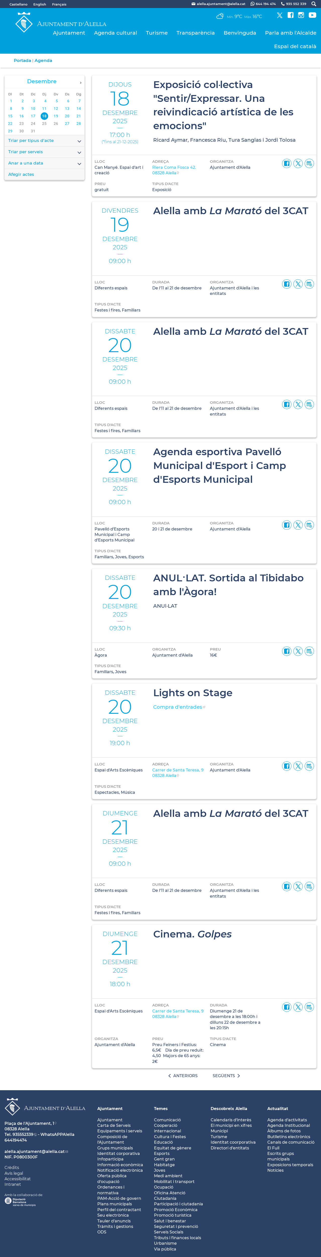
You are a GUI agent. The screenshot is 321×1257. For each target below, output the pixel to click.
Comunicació (167, 1120)
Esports (162, 1153)
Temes (161, 1108)
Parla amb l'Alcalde (290, 33)
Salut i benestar (170, 1221)
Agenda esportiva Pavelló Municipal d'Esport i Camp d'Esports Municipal (219, 465)
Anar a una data (45, 164)
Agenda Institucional (288, 1125)
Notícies (275, 1170)
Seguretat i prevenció (176, 1226)
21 (78, 116)
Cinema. (192, 934)
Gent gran (164, 1159)
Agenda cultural (115, 33)
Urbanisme (165, 1243)
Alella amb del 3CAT (230, 211)
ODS (101, 1232)
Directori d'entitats (230, 1148)
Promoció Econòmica (176, 1209)
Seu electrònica (113, 1215)
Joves (159, 1170)
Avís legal (14, 1173)
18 (44, 116)
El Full (273, 1148)
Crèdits (12, 1167)
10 (33, 108)
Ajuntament (69, 33)
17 (33, 116)
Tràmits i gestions (115, 1226)
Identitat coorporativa (233, 1142)
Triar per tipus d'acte (45, 141)
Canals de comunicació (290, 1142)
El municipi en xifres (231, 1125)
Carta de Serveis (114, 1125)
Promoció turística (173, 1215)
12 (56, 108)
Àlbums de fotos (284, 1131)
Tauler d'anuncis (114, 1221)
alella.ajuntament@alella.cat (35, 1151)
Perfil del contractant (119, 1209)
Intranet (13, 1184)
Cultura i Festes (170, 1136)
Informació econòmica (120, 1164)
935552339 (23, 1134)
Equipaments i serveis (119, 1131)
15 (10, 116)
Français (59, 4)
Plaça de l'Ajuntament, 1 (29, 1123)
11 (44, 108)
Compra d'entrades (177, 707)
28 (78, 123)
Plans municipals (114, 1204)
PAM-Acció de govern (119, 1198)
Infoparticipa (110, 1159)
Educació (163, 1142)
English (39, 4)
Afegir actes (21, 174)
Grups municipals (115, 1148)
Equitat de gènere (172, 1148)
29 (10, 131)
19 (56, 116)
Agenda (43, 60)
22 (10, 123)
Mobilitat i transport (174, 1181)
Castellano (18, 4)
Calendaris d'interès (231, 1120)
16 (21, 116)
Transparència (196, 33)
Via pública (165, 1249)
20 (67, 116)
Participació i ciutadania (178, 1204)
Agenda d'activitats (287, 1120)
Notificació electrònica (120, 1170)
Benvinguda (240, 33)
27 (67, 123)
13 (67, 108)
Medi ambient (168, 1175)
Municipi (219, 1131)
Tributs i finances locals (177, 1237)
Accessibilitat (18, 1178)
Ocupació (163, 1187)
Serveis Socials (168, 1232)
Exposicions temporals (290, 1164)
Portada (22, 60)
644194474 (16, 1140)
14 (78, 108)
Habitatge (164, 1164)
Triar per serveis (45, 152)
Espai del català (295, 46)
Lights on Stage (192, 693)
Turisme (157, 33)
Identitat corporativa (118, 1153)
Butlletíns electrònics (288, 1136)
